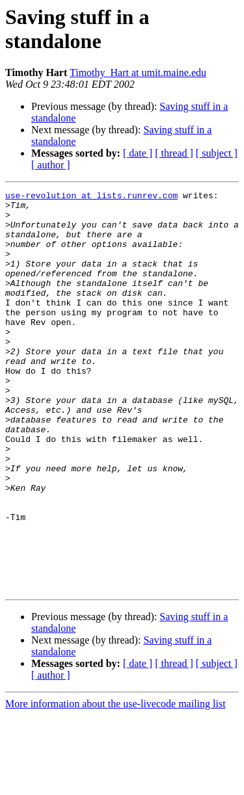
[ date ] (137, 153)
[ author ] (50, 164)
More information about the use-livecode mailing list (115, 783)
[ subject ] (216, 153)
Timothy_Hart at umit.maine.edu (138, 72)
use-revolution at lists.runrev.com (91, 197)
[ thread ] (174, 153)
